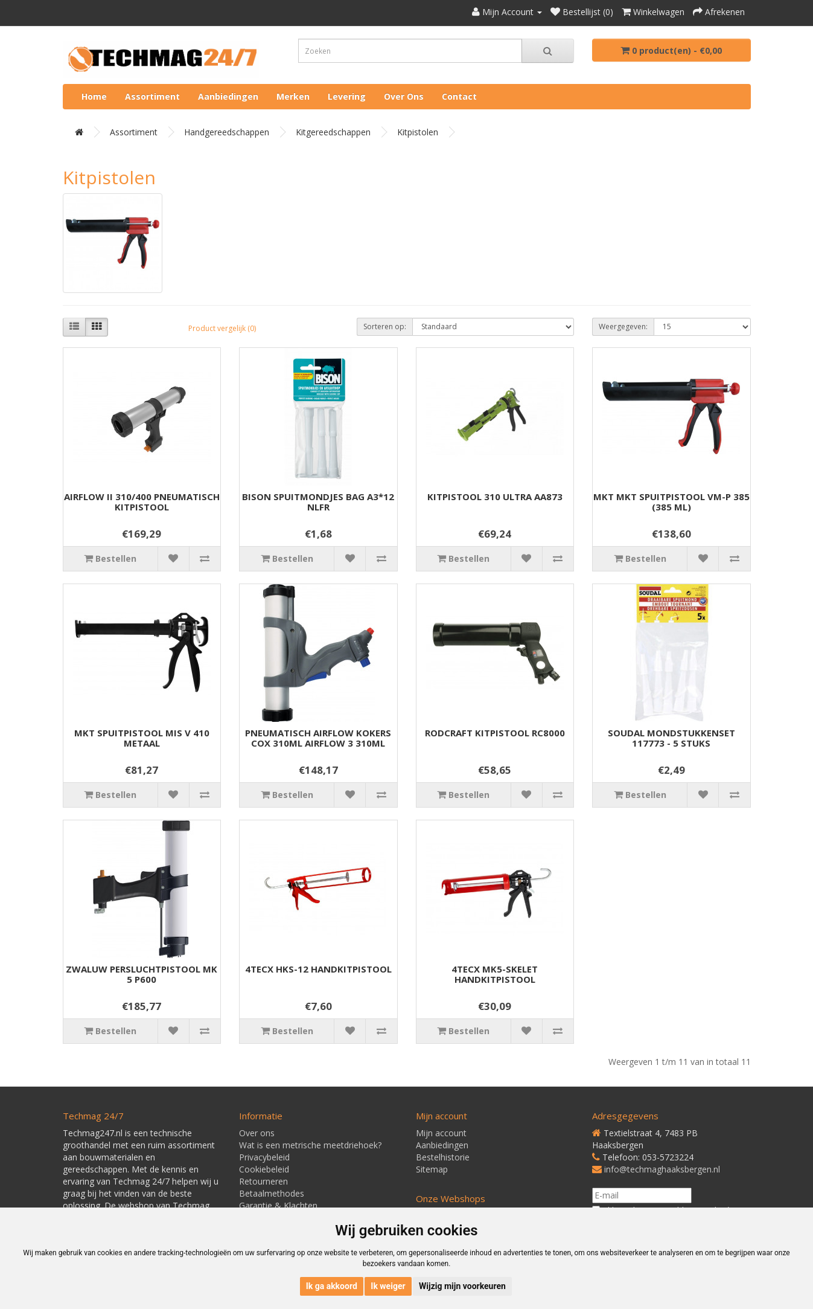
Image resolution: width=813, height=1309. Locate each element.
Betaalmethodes (271, 1193)
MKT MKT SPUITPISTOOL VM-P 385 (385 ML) (671, 501)
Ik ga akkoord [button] (331, 1286)
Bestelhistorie (443, 1157)
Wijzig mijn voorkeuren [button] (462, 1286)
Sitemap (432, 1169)
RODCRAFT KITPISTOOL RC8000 (495, 733)
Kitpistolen (417, 132)
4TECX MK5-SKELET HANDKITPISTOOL (494, 974)
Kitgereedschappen (333, 132)
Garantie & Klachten (278, 1205)
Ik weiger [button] (388, 1286)
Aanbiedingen (228, 96)
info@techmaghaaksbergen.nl (662, 1169)
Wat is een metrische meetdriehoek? (310, 1145)
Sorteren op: (384, 326)
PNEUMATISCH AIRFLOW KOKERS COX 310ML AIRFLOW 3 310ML (318, 738)
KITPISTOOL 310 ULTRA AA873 (495, 496)
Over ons (404, 96)
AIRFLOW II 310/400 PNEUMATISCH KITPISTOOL (142, 501)
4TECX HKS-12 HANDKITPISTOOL (318, 969)
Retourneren (263, 1181)
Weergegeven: (623, 326)
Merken (293, 96)
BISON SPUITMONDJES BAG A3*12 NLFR (318, 501)
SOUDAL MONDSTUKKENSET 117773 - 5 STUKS (671, 738)
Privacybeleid (264, 1157)
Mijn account (441, 1133)
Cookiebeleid (264, 1169)
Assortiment (152, 96)
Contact (459, 96)
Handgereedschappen (226, 132)
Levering (347, 96)
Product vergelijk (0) (222, 328)
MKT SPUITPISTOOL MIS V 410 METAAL (141, 738)
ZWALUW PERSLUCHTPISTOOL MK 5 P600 (141, 974)
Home (94, 96)
